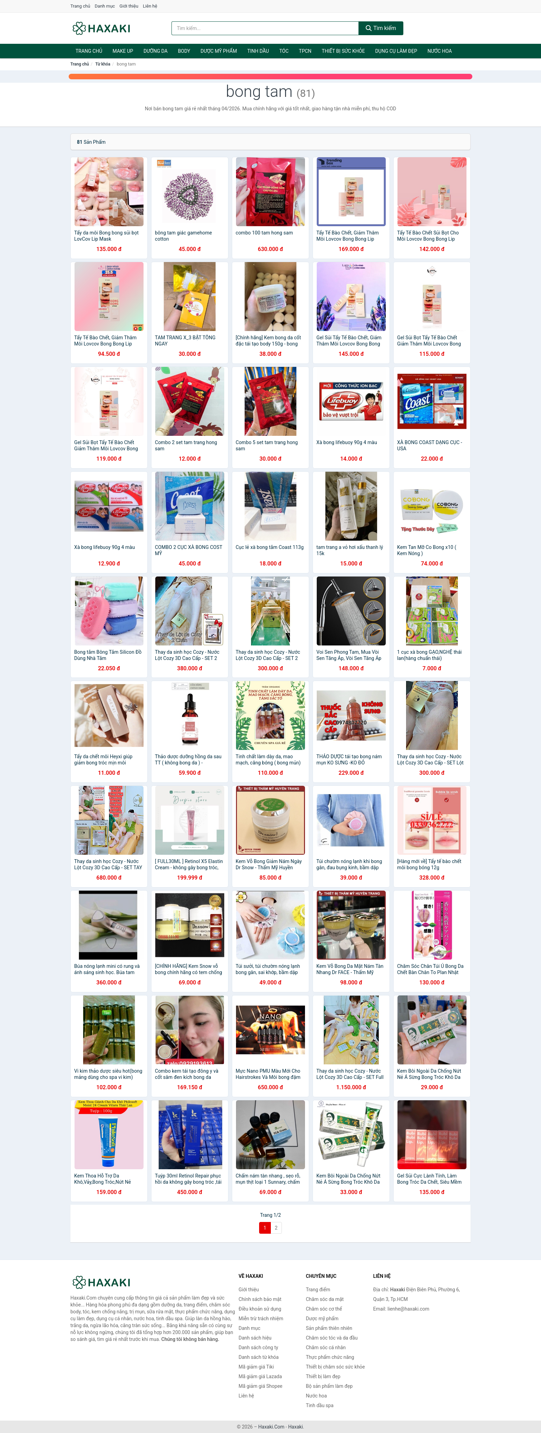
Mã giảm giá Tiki (256, 1367)
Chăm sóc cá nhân (326, 1347)
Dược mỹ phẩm (218, 51)
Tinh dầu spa (320, 1405)
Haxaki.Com (271, 1427)
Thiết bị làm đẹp (323, 1376)
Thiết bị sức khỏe (343, 51)
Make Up (122, 51)
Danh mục (105, 6)
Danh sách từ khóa (259, 1357)
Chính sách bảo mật (260, 1299)
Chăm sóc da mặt (325, 1299)
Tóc (283, 51)
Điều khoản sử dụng (260, 1309)
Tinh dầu (258, 51)
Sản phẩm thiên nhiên (329, 1328)
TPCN (305, 51)
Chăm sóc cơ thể (324, 1309)
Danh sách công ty (258, 1347)
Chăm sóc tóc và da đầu (332, 1338)
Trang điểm (318, 1289)
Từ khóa (102, 64)
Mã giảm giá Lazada (260, 1376)
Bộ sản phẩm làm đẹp (329, 1386)
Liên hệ (150, 6)
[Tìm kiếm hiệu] (265, 28)
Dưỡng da (156, 51)
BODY (184, 51)
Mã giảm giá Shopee (261, 1386)
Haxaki (295, 1427)
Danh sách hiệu (255, 1338)
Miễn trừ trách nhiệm (261, 1318)
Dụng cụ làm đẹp (396, 51)
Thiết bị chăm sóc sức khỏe (335, 1367)
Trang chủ (80, 6)
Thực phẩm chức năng (330, 1357)
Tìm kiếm (381, 28)
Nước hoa (439, 51)
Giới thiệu (128, 6)
